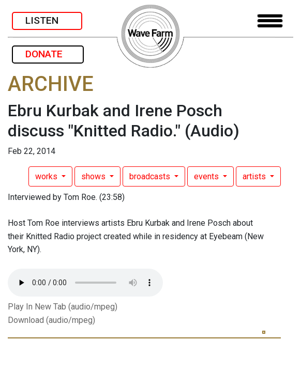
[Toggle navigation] (270, 21)
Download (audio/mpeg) (51, 320)
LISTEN (47, 20)
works (47, 176)
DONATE (47, 54)
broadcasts (150, 176)
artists (255, 176)
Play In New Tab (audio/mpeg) (62, 307)
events (207, 176)
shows (94, 176)
